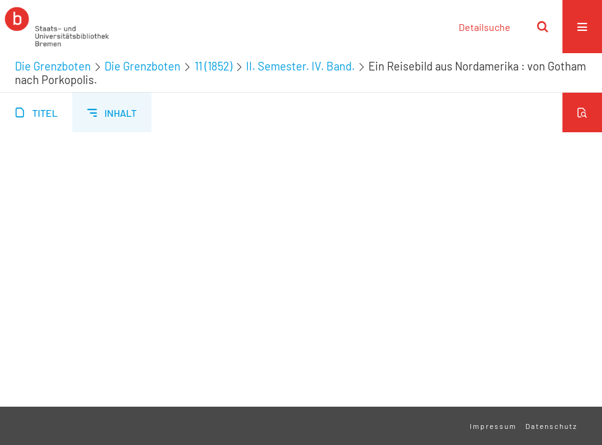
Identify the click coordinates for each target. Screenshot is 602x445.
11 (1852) (213, 66)
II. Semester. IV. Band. (300, 66)
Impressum (493, 426)
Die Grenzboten (53, 66)
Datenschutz (551, 426)
